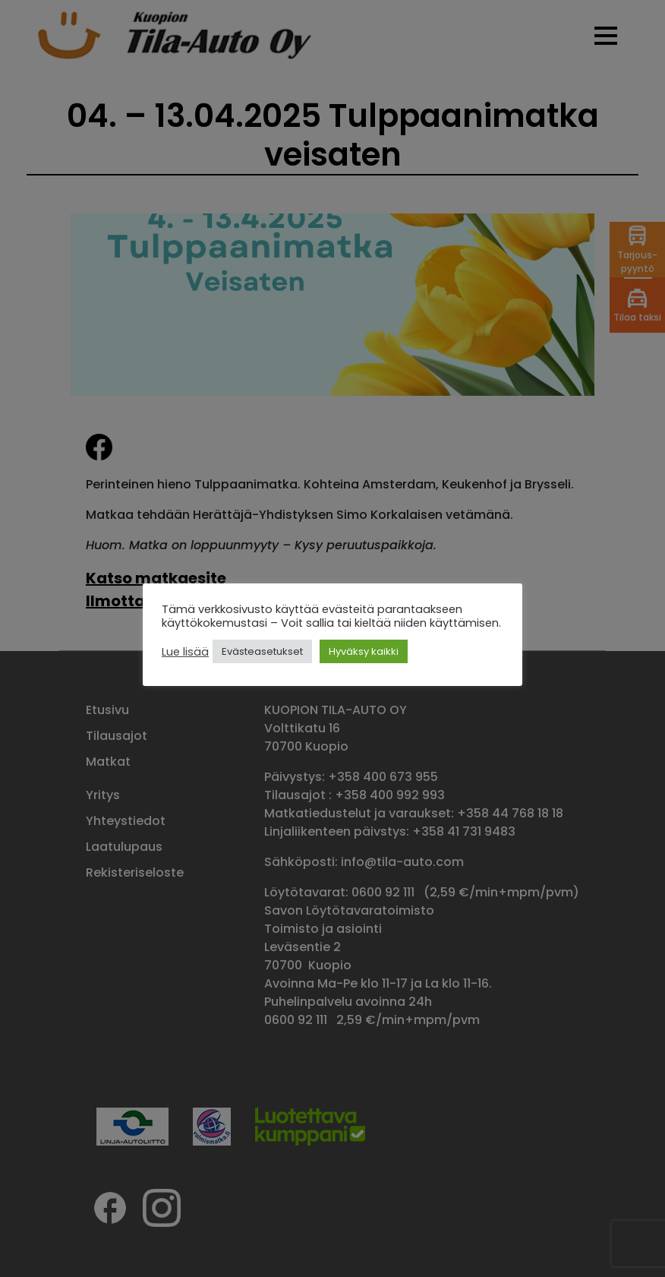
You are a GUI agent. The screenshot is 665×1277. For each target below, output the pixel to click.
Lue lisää (185, 652)
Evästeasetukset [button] (262, 651)
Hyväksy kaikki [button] (364, 651)
